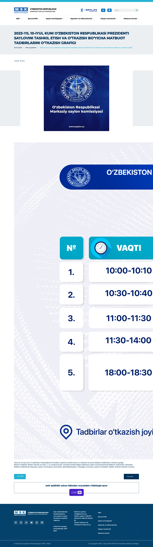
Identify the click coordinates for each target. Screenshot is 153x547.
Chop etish (131, 477)
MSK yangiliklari (30, 48)
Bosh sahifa (18, 48)
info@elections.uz (80, 514)
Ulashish (20, 476)
